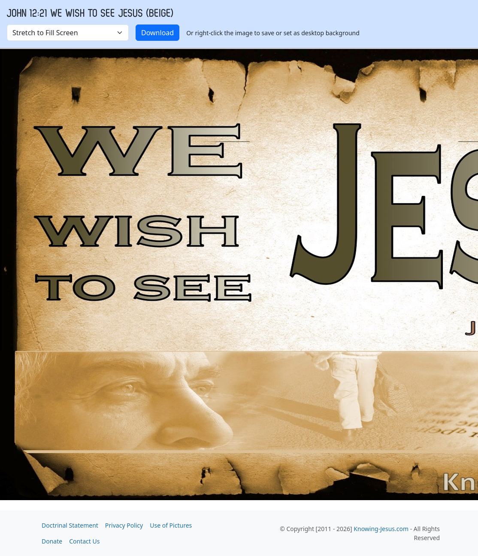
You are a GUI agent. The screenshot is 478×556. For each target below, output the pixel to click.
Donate (52, 541)
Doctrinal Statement (70, 525)
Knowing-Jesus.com (381, 529)
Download (157, 32)
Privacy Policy (124, 525)
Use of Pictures (171, 525)
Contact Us (84, 541)
